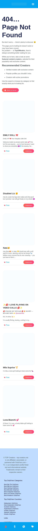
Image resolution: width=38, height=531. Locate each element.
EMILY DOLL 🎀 (10, 135)
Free (7, 151)
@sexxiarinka (20, 313)
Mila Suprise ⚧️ (10, 367)
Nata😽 (6, 248)
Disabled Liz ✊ (10, 193)
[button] (33, 4)
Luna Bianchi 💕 (11, 420)
